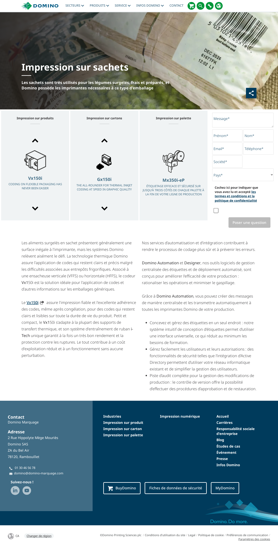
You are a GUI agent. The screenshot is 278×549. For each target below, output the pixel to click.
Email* (219, 148)
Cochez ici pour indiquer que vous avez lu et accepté (236, 194)
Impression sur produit (123, 422)
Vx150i (32, 302)
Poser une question (249, 222)
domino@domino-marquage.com (38, 473)
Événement (226, 452)
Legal (191, 535)
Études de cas (228, 446)
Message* (222, 118)
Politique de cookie (211, 535)
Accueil (222, 416)
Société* (220, 161)
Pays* (218, 175)
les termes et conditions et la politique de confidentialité (236, 196)
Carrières (224, 422)
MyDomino (225, 487)
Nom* (249, 135)
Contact (176, 5)
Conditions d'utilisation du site (165, 535)
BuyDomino (122, 488)
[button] (35, 140)
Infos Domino (150, 5)
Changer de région (39, 536)
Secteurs (74, 5)
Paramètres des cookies (254, 539)
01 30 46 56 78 (25, 468)
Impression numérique (180, 416)
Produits (99, 5)
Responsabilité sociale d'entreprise (235, 431)
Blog (220, 439)
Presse (222, 458)
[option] (35, 175)
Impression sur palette (123, 435)
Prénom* (221, 135)
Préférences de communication (247, 535)
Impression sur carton (122, 428)
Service (123, 5)
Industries (112, 416)
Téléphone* (254, 148)
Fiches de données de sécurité (175, 487)
